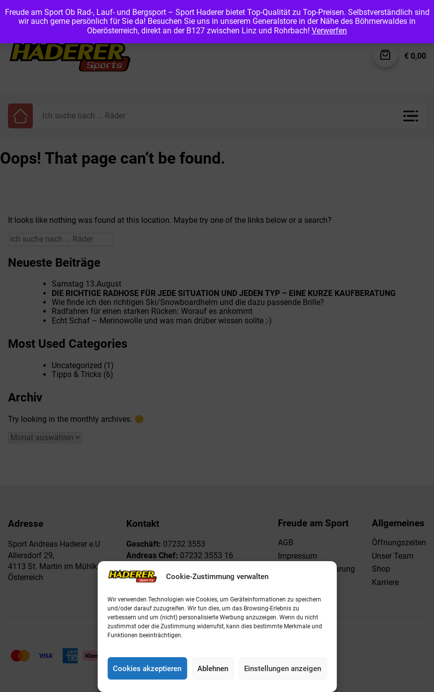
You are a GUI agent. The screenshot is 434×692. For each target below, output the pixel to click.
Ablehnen (212, 668)
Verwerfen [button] (329, 30)
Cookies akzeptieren (147, 668)
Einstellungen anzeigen (282, 668)
